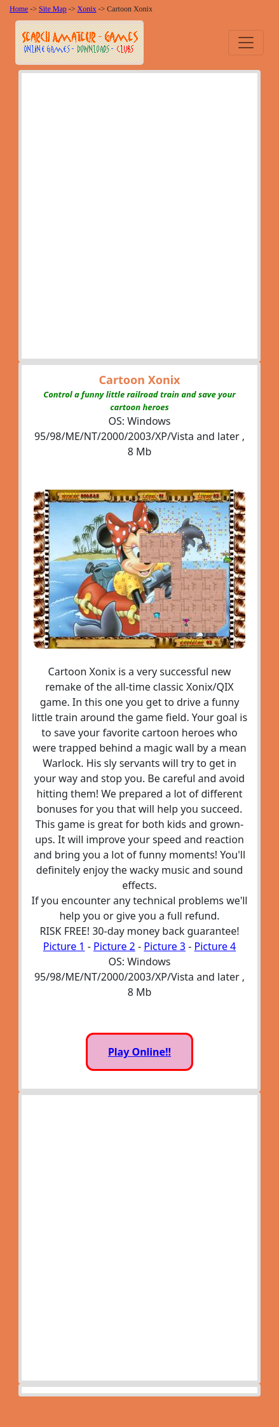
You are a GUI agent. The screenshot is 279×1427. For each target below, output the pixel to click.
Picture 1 (64, 946)
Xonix (87, 8)
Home (19, 8)
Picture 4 (215, 946)
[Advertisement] (139, 219)
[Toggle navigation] (246, 42)
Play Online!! (139, 1052)
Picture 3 (165, 946)
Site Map (53, 8)
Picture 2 (114, 946)
